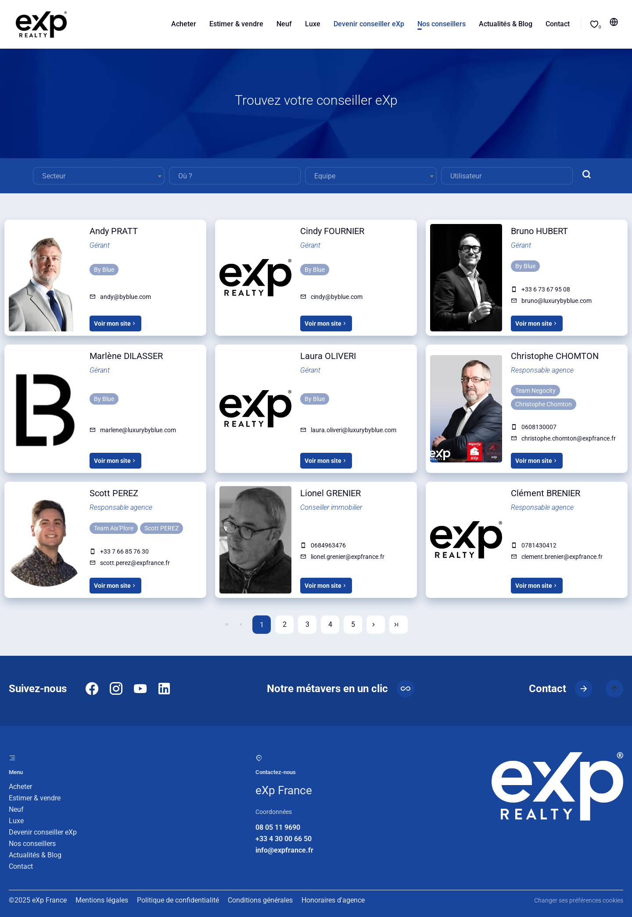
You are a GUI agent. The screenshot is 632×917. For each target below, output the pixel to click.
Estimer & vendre (35, 798)
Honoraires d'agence (333, 900)
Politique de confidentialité (178, 900)
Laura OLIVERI (328, 356)
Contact (21, 866)
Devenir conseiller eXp (43, 832)
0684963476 (328, 545)
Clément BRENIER (545, 493)
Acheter (20, 786)
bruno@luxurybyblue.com (556, 300)
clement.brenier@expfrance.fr (562, 556)
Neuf (16, 809)
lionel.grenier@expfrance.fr (347, 556)
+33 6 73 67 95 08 (545, 289)
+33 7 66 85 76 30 (124, 551)
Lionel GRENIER (330, 493)
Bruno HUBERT (539, 231)
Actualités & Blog (35, 855)
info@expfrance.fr (284, 850)
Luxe (16, 821)
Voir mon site (115, 323)
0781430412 (539, 545)
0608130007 (539, 426)
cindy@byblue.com (337, 296)
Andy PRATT (114, 231)
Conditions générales (260, 900)
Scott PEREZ (114, 493)
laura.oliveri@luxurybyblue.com (353, 430)
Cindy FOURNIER (332, 231)
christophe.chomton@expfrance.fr (568, 438)
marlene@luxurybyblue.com (138, 430)
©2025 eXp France (38, 900)
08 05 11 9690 (277, 827)
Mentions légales (101, 900)
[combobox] (99, 176)
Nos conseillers (32, 843)
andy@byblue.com (125, 296)
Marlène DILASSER (126, 356)
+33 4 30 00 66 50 (283, 839)
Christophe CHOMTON (555, 356)
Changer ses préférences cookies (578, 900)
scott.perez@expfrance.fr (135, 562)
